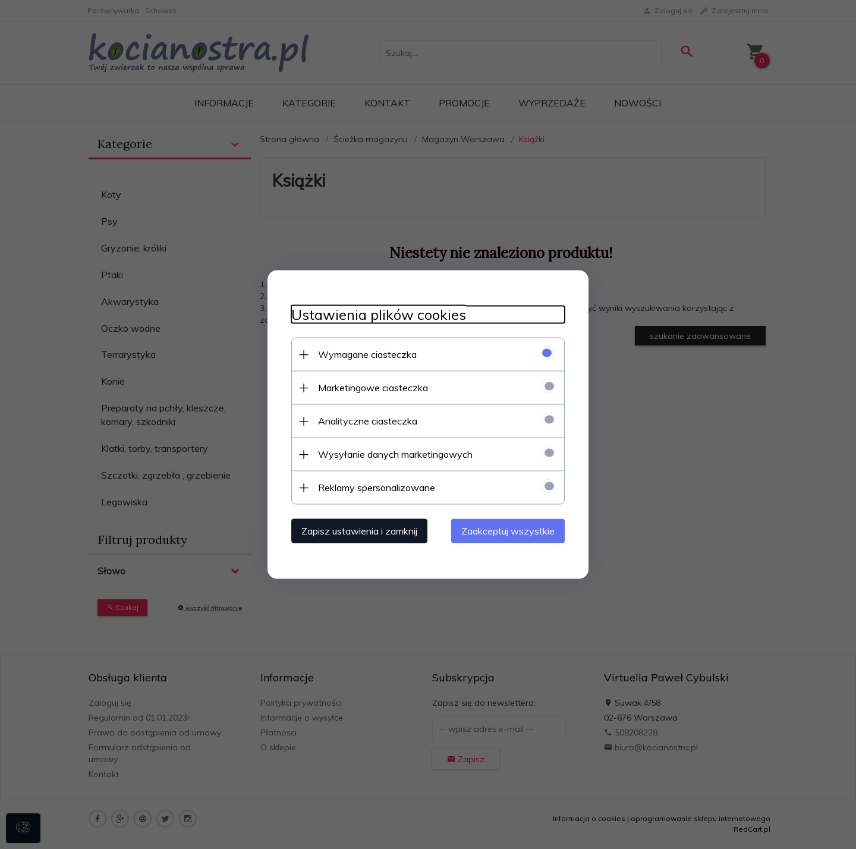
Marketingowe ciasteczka (373, 388)
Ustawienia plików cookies (378, 314)
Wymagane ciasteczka (367, 354)
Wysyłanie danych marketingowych (395, 454)
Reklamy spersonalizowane (376, 487)
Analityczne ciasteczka (367, 421)
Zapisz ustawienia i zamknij (359, 531)
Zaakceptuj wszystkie (508, 531)
